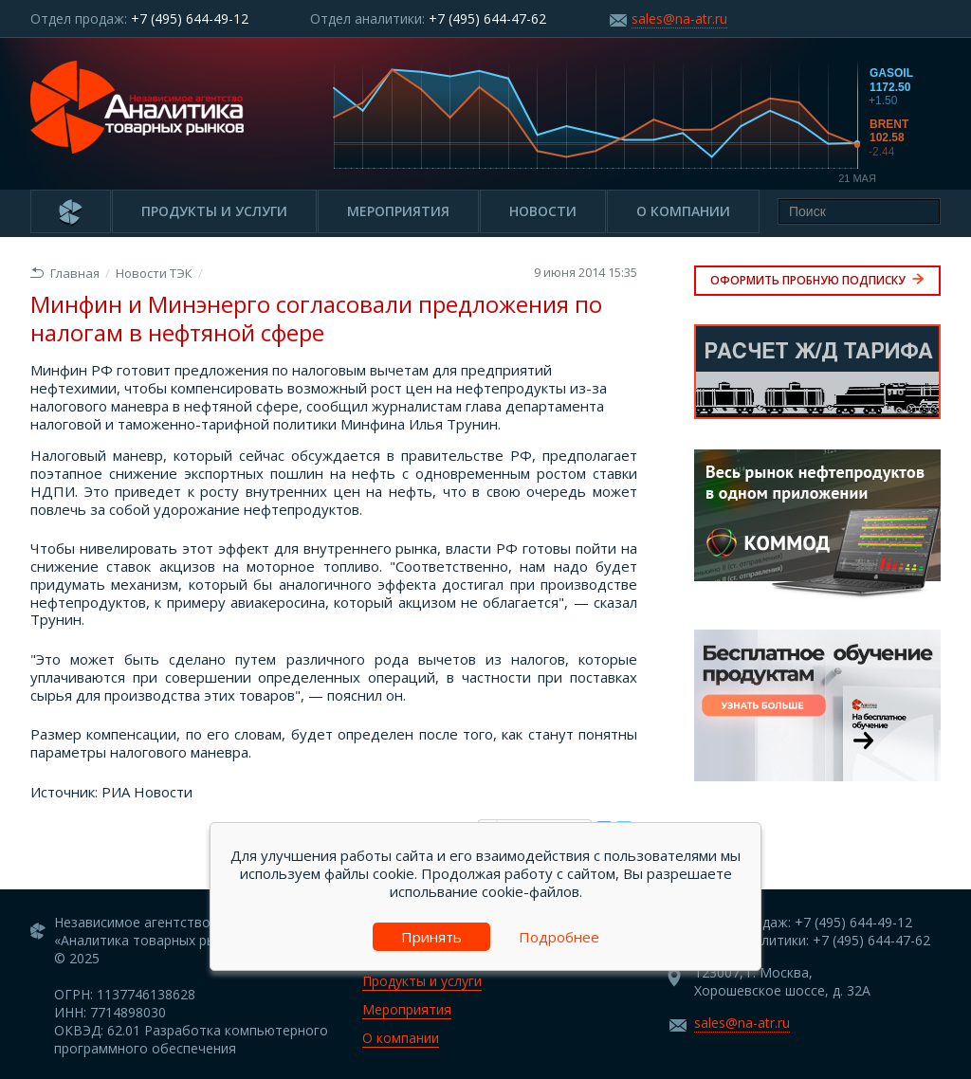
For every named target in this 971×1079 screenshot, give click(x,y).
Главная (65, 273)
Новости (543, 211)
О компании (683, 211)
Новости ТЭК (154, 273)
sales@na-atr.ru (679, 18)
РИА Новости (146, 791)
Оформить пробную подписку (817, 280)
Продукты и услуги (214, 211)
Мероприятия (398, 211)
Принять (431, 936)
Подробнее (559, 936)
